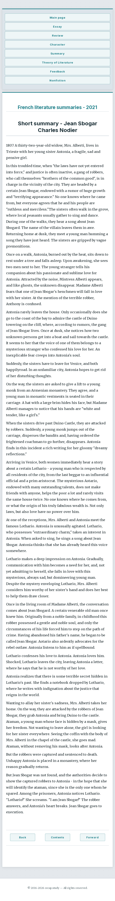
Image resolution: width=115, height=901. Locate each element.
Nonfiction (57, 80)
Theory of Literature (57, 62)
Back (22, 837)
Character (57, 44)
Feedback (57, 71)
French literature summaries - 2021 (57, 107)
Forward (92, 837)
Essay (57, 26)
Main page (58, 17)
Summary (57, 53)
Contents (57, 837)
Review (57, 35)
